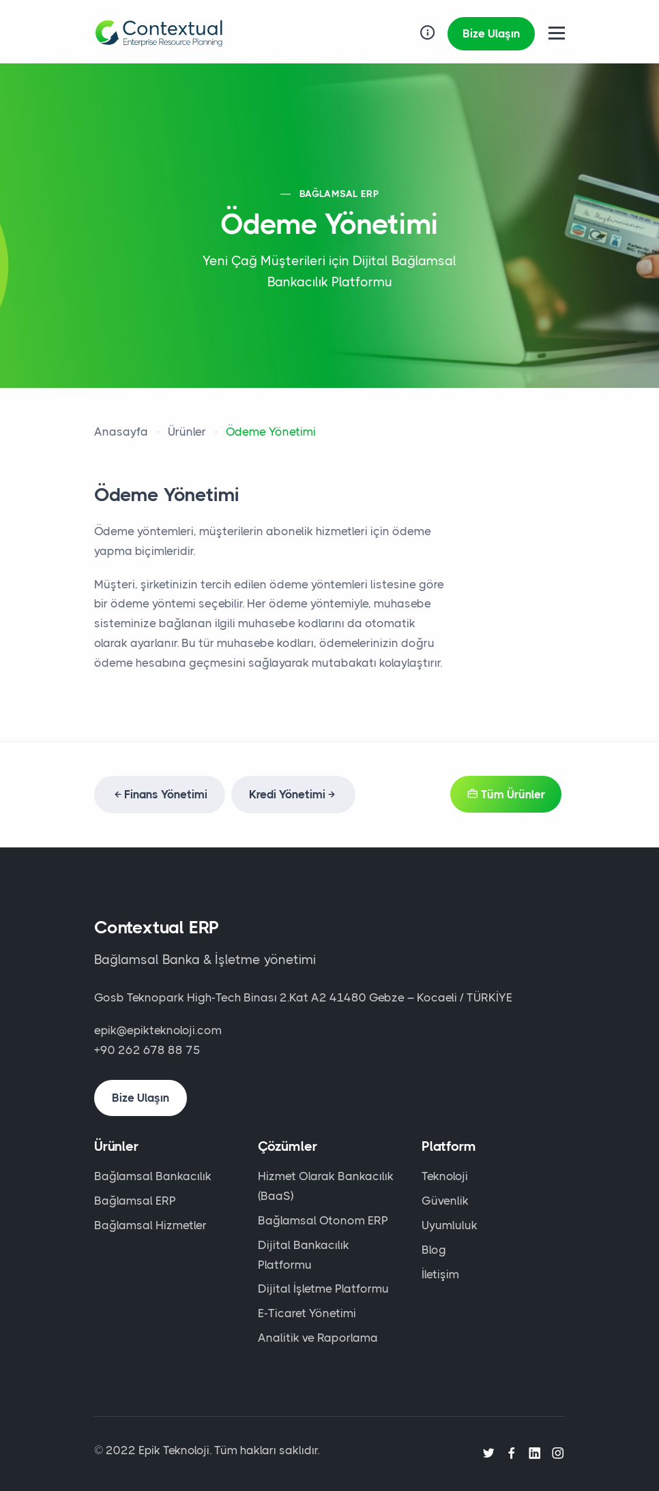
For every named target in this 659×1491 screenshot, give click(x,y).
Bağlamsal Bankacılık (152, 1176)
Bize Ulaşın (491, 33)
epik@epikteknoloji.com (158, 1030)
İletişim (440, 1274)
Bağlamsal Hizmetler (150, 1225)
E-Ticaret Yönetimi (307, 1313)
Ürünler (187, 431)
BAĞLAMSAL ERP (339, 193)
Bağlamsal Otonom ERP (323, 1220)
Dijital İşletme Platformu (323, 1288)
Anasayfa (121, 431)
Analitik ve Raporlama (318, 1337)
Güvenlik (445, 1200)
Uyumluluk (450, 1225)
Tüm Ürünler (506, 794)
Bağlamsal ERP (135, 1200)
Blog (434, 1249)
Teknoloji (445, 1176)
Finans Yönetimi (159, 794)
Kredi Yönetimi (293, 794)
